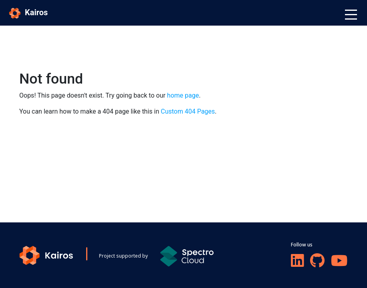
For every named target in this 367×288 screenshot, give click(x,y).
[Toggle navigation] (351, 14)
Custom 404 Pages (188, 111)
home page (183, 95)
